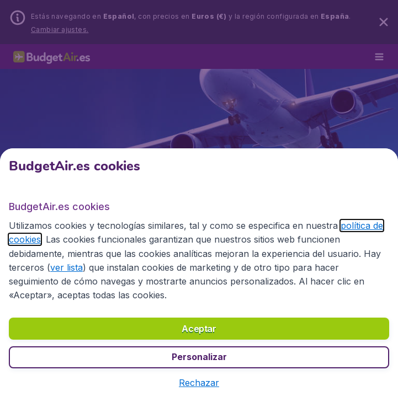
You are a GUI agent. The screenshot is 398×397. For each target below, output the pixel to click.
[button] (199, 382)
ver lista (66, 267)
